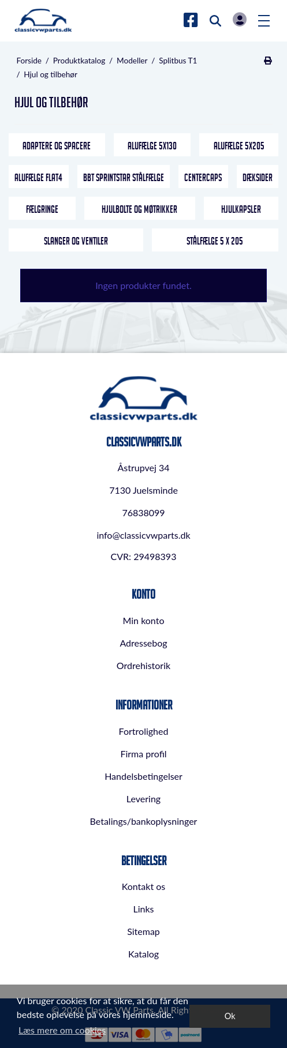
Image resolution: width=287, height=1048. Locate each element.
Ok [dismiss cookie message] (230, 1016)
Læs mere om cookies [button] (62, 1029)
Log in (240, 19)
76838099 (143, 512)
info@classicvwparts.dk (143, 534)
